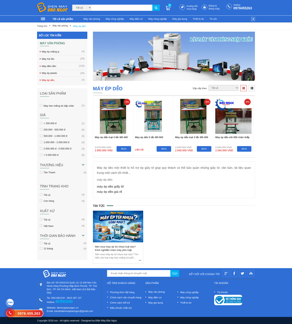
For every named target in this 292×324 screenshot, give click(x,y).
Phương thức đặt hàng (122, 292)
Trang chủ (42, 26)
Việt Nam (48, 226)
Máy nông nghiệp (157, 18)
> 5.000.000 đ (51, 155)
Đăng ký (213, 5)
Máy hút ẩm (63, 58)
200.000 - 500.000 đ (54, 129)
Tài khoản (222, 292)
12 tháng (48, 248)
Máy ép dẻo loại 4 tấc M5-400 (111, 137)
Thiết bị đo (198, 18)
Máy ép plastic (63, 73)
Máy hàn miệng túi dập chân (59, 105)
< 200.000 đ (50, 123)
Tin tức (213, 18)
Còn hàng (49, 200)
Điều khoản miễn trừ (121, 308)
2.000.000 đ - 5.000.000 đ (57, 148)
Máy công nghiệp (115, 18)
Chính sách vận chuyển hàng (125, 297)
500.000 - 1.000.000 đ (55, 136)
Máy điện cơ (136, 18)
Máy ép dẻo (79, 26)
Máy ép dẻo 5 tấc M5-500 (149, 137)
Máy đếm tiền (63, 66)
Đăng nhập (214, 8)
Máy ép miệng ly (63, 51)
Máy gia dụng (179, 18)
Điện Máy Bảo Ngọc (106, 320)
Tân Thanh (49, 172)
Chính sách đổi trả (120, 302)
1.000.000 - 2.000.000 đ (56, 142)
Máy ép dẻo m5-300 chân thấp (232, 137)
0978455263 (242, 8)
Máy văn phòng (91, 18)
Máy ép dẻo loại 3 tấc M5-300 (191, 137)
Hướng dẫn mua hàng (192, 7)
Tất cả (47, 195)
